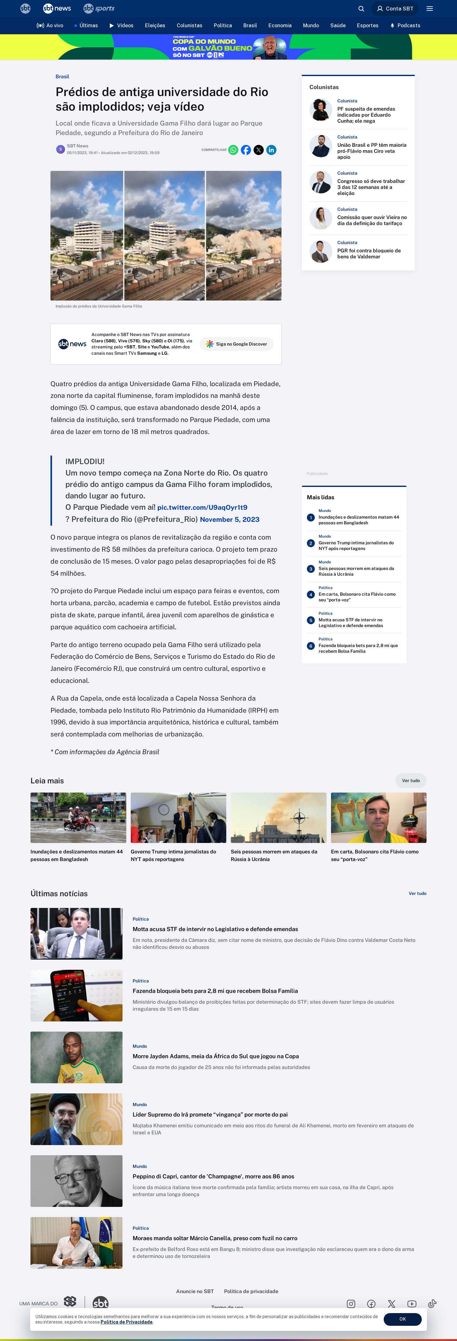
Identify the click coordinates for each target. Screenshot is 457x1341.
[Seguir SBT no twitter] (392, 1304)
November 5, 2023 (230, 519)
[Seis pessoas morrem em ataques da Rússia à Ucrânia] (354, 570)
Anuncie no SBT (195, 1291)
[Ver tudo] (411, 780)
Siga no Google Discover (236, 344)
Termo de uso (227, 1308)
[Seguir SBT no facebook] (371, 1304)
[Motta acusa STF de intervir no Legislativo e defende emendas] (354, 621)
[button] (78, 837)
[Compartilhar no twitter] (259, 150)
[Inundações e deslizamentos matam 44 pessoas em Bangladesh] (354, 518)
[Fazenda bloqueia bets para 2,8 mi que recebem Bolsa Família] (354, 647)
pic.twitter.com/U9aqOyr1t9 (202, 507)
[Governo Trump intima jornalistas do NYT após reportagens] (354, 544)
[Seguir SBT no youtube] (412, 1304)
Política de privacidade (251, 1291)
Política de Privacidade (127, 1322)
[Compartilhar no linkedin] (271, 150)
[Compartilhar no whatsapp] (233, 150)
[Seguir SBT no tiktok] (432, 1304)
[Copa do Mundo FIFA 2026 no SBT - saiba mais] (228, 47)
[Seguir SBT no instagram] (351, 1304)
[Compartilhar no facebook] (246, 150)
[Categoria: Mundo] (140, 1046)
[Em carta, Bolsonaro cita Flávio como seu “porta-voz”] (354, 595)
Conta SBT (395, 8)
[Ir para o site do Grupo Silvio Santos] (52, 1304)
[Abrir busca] (361, 8)
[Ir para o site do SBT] (101, 1304)
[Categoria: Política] (141, 919)
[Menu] (430, 9)
